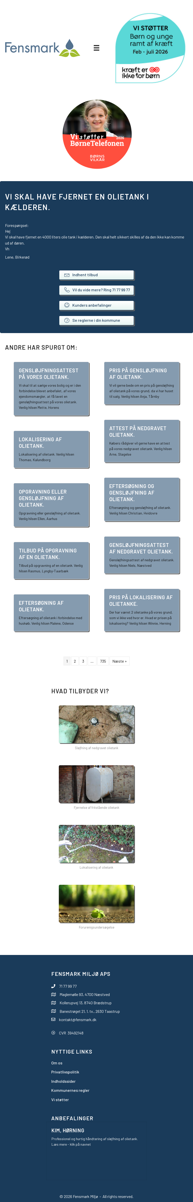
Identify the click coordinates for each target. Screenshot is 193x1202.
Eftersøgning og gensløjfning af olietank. (132, 492)
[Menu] (96, 47)
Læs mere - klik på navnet (71, 1144)
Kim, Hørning (68, 1130)
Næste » (119, 661)
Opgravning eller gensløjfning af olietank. (43, 498)
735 (103, 661)
